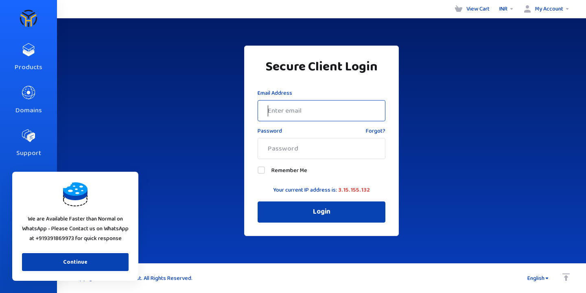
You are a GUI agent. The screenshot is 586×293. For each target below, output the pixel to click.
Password (270, 131)
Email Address (275, 93)
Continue (75, 262)
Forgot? (375, 131)
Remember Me (282, 170)
